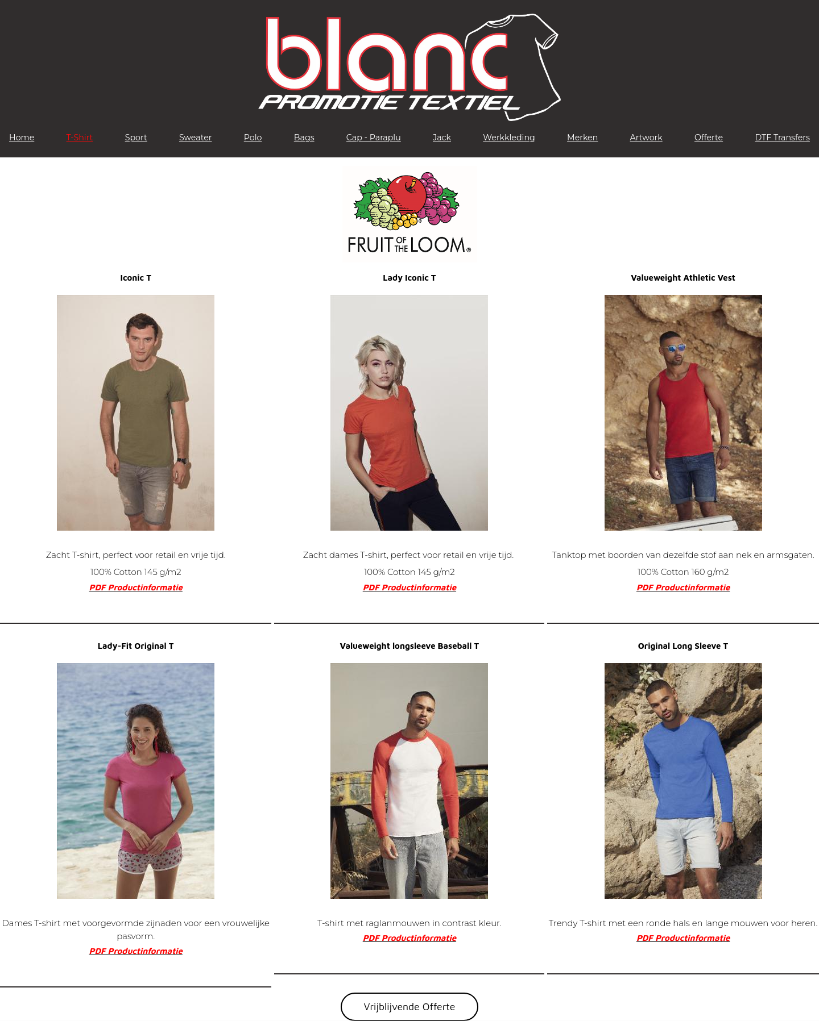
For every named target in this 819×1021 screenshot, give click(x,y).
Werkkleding (509, 137)
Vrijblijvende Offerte (410, 1006)
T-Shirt (80, 137)
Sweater (195, 137)
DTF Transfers (782, 137)
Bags (304, 137)
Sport (136, 137)
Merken (582, 137)
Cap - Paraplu (373, 137)
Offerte (708, 137)
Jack (442, 137)
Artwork (646, 137)
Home (21, 137)
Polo (253, 137)
